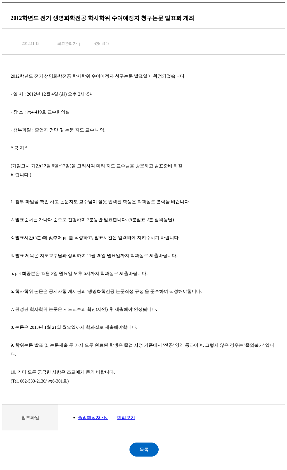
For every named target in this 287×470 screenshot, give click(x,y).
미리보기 (126, 417)
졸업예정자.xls (93, 417)
